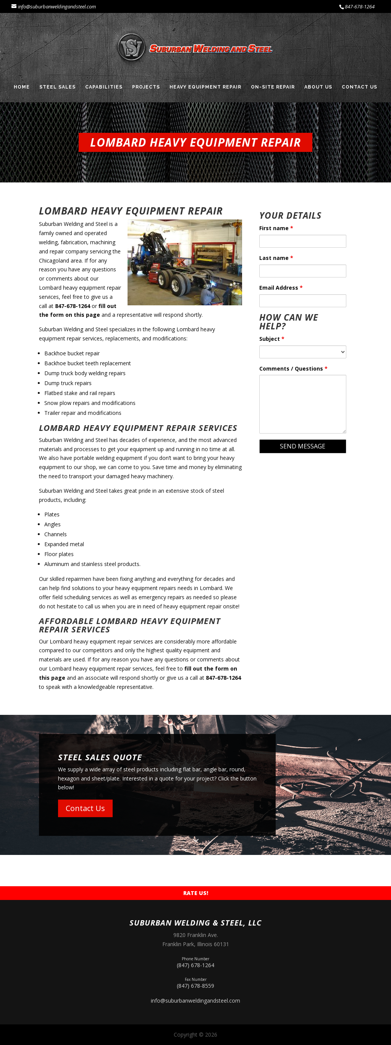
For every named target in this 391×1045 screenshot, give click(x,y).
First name (276, 228)
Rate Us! (195, 893)
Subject (271, 338)
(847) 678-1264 (195, 962)
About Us (318, 87)
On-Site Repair (273, 87)
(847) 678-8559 (195, 982)
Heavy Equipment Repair (205, 87)
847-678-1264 (360, 6)
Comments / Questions (293, 368)
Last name (276, 257)
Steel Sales (57, 87)
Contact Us (359, 87)
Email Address (281, 287)
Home (22, 87)
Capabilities (104, 87)
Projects (146, 87)
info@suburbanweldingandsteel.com (195, 1000)
